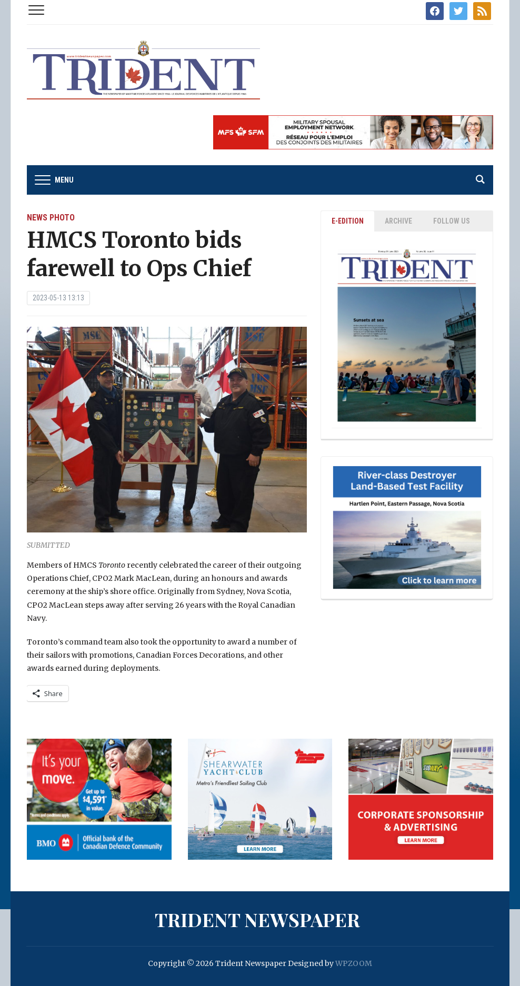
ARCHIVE (398, 221)
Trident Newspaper (257, 919)
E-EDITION (348, 221)
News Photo (51, 218)
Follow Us (451, 221)
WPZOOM (353, 963)
